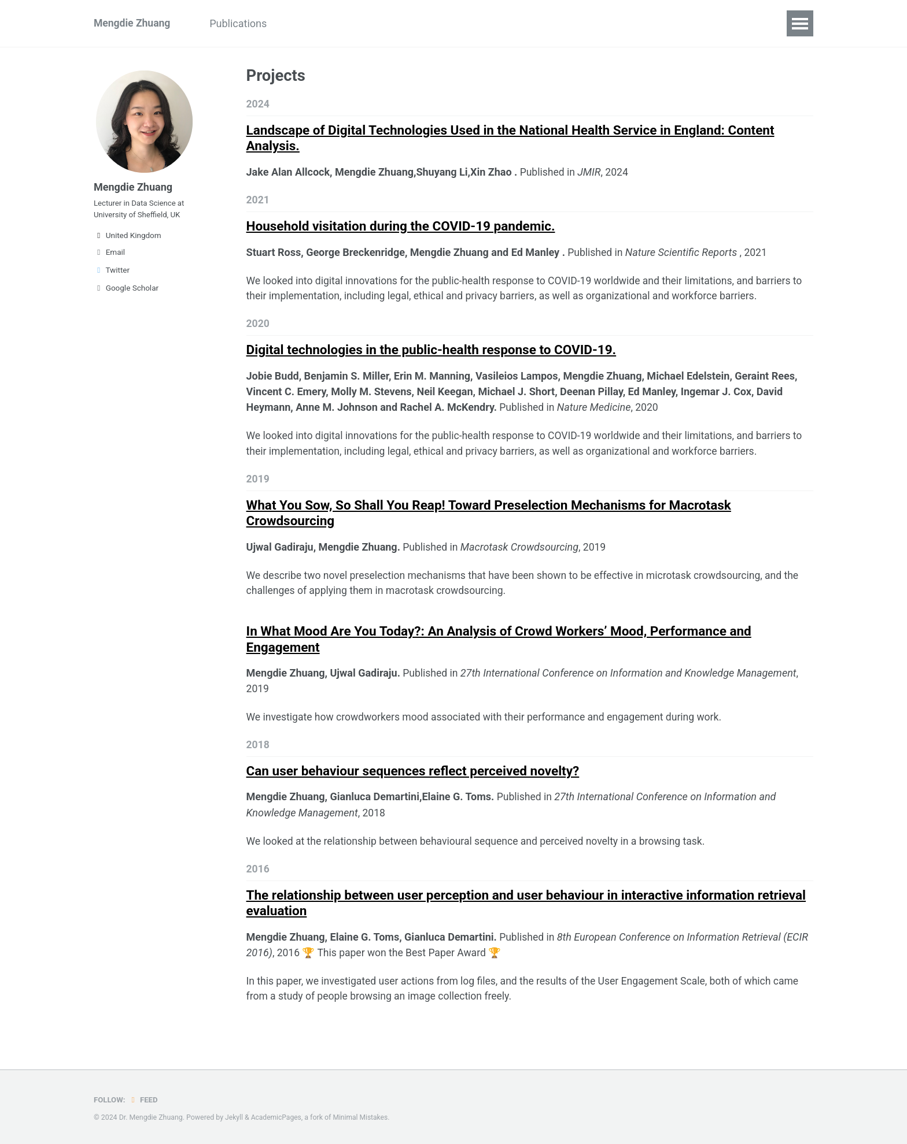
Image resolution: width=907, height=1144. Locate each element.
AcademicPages (277, 1117)
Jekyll (234, 1117)
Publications (242, 23)
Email (109, 256)
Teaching (313, 23)
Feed (144, 1099)
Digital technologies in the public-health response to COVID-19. (431, 353)
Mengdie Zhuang (133, 23)
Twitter (112, 274)
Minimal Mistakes (362, 1117)
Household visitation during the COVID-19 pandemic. (400, 228)
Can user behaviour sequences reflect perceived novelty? (413, 780)
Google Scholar (126, 292)
